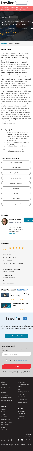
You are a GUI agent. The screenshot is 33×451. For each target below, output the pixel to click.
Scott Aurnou (23, 289)
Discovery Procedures (16, 183)
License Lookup (22, 402)
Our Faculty (4, 395)
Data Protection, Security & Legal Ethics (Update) (20, 294)
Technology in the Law (16, 204)
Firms (3, 412)
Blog (19, 389)
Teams (3, 414)
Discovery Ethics (16, 178)
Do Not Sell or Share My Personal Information (28, 437)
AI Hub (3, 427)
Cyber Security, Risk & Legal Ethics (21, 304)
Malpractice (16, 199)
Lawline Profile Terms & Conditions (25, 445)
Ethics (16, 193)
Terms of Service (17, 372)
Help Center (21, 416)
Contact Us (21, 411)
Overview (4, 43)
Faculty (11, 43)
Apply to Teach (5, 387)
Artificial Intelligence (16, 162)
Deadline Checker (23, 397)
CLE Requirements (23, 392)
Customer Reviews (6, 397)
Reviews (17, 43)
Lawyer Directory (23, 399)
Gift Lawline (4, 430)
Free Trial (4, 417)
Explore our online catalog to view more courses (13, 9)
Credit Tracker (22, 394)
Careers (3, 390)
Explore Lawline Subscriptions (16, 336)
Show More (12, 233)
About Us (4, 384)
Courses (3, 409)
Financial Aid (22, 413)
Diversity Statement (7, 400)
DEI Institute (5, 425)
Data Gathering (16, 167)
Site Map (7, 445)
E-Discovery (16, 188)
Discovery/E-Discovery (16, 173)
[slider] (11, 32)
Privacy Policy (17, 445)
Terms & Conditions (21, 360)
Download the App (6, 422)
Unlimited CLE (5, 419)
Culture (3, 392)
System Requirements (24, 419)
